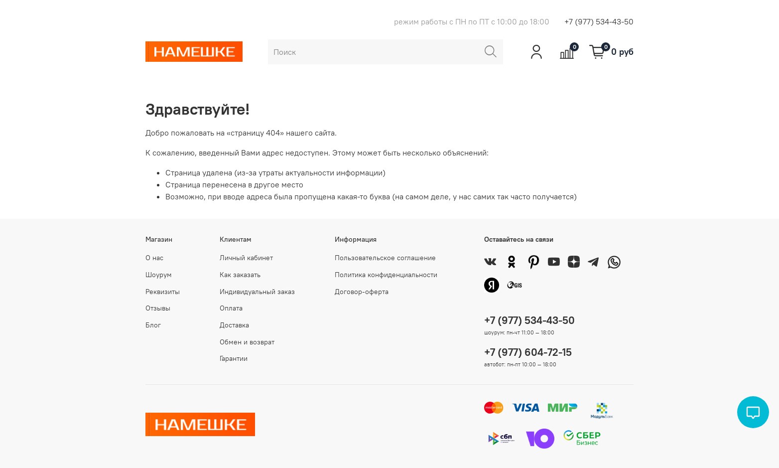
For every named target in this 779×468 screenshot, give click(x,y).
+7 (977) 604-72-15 (528, 352)
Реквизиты (162, 291)
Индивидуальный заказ (257, 291)
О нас (154, 257)
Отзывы (157, 308)
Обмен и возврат (247, 341)
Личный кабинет (246, 257)
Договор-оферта (362, 291)
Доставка (234, 324)
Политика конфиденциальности (386, 274)
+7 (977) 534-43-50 (599, 21)
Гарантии (234, 358)
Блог (153, 324)
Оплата (231, 308)
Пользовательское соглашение (385, 257)
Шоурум (158, 274)
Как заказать (240, 274)
